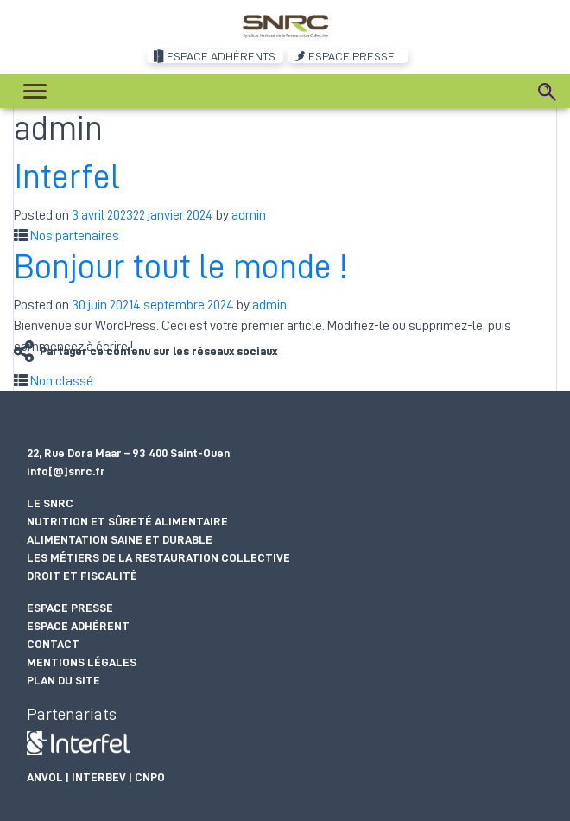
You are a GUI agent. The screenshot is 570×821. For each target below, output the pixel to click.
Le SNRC (50, 503)
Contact (53, 644)
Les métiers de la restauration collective (158, 557)
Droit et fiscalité (82, 576)
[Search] (547, 92)
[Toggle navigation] (35, 91)
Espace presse (70, 607)
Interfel (67, 177)
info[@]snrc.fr (66, 471)
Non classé (61, 381)
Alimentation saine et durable (119, 539)
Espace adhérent (78, 626)
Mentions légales (81, 662)
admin (248, 215)
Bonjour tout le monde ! (181, 267)
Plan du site (63, 680)
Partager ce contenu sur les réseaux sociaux (158, 351)
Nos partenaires (74, 236)
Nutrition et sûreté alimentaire (127, 521)
